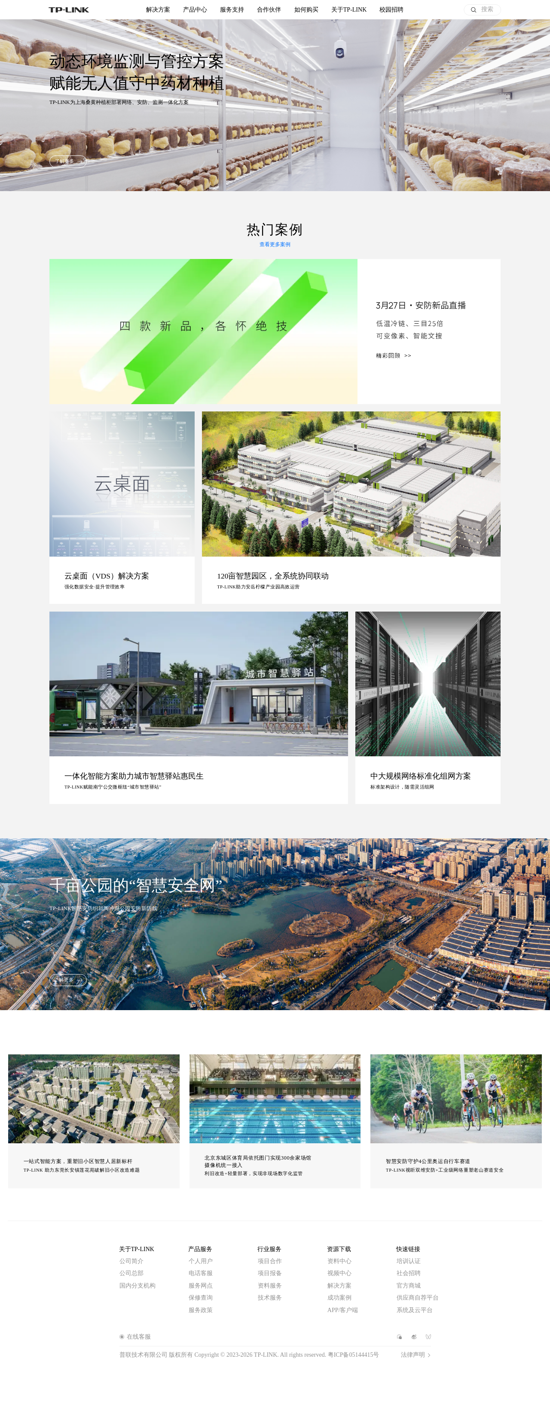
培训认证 (409, 1261)
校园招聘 (391, 10)
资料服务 (270, 1285)
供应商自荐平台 (418, 1297)
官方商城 (409, 1285)
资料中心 (339, 1261)
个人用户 (201, 1261)
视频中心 (339, 1273)
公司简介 (131, 1261)
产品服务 (200, 1249)
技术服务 (270, 1297)
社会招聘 (409, 1273)
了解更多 (64, 161)
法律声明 (413, 1355)
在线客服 (139, 1337)
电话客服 (201, 1273)
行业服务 (269, 1249)
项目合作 (270, 1261)
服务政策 (201, 1310)
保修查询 (201, 1297)
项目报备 (270, 1273)
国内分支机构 (137, 1285)
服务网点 (201, 1285)
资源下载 (339, 1249)
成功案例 (339, 1297)
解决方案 (158, 10)
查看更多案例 (275, 244)
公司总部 (131, 1273)
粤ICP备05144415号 (353, 1355)
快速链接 (408, 1249)
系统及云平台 (415, 1310)
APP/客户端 (342, 1310)
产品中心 (195, 10)
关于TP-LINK (136, 1249)
